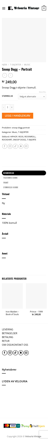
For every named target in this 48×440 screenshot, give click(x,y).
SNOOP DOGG (19, 139)
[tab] (24, 173)
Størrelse (7, 96)
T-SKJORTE (31, 139)
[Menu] (4, 8)
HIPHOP (13, 136)
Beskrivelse (8, 172)
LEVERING (7, 329)
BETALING (7, 337)
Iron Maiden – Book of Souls (12, 313)
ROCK (20, 136)
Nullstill (42, 92)
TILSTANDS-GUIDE (10, 177)
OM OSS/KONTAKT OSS (15, 344)
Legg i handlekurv (17, 115)
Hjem (4, 64)
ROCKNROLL (30, 136)
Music (27, 64)
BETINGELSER (9, 333)
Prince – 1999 (36, 311)
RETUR (5, 340)
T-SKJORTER (15, 64)
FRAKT (5, 182)
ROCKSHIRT (7, 139)
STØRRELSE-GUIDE (10, 187)
